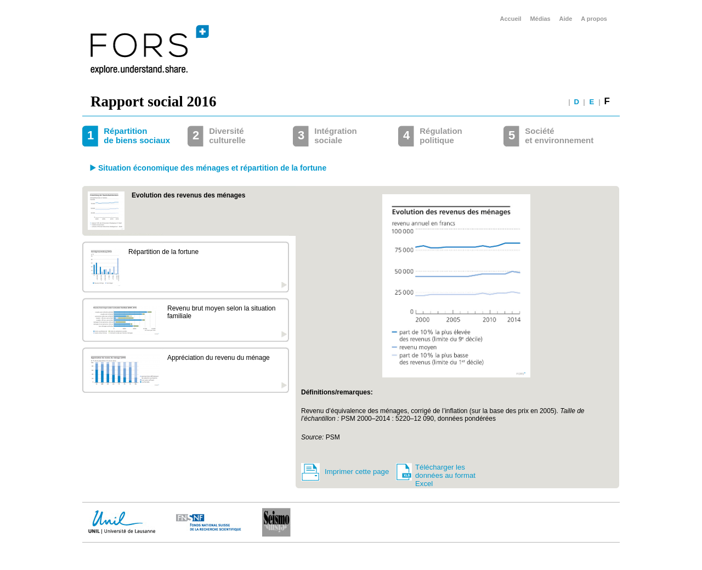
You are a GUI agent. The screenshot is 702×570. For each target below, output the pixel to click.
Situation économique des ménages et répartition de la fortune (212, 167)
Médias (540, 18)
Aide (566, 18)
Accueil (511, 18)
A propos (594, 18)
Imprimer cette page (357, 471)
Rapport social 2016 (153, 101)
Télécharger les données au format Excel (445, 473)
